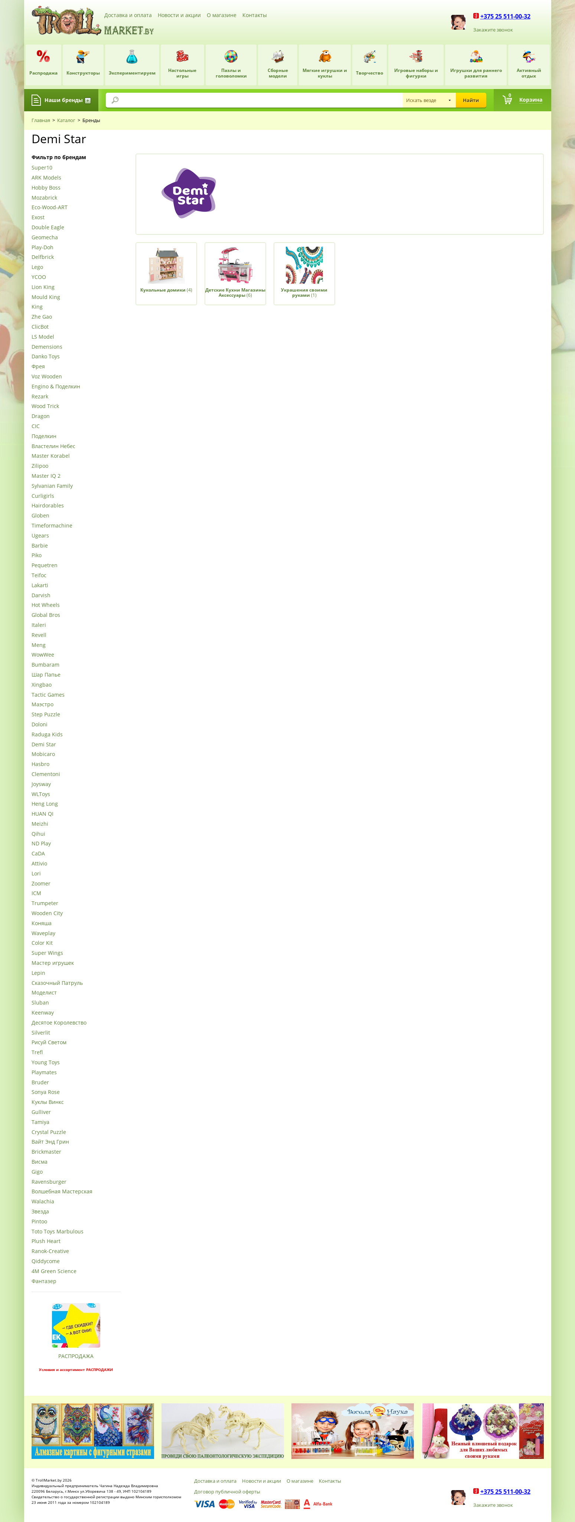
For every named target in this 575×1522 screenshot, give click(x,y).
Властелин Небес (53, 446)
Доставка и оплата (128, 15)
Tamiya (40, 1122)
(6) (235, 292)
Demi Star (44, 745)
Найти (471, 100)
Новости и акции (179, 15)
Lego (37, 267)
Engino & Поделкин (56, 387)
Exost (38, 217)
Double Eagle (48, 227)
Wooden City (47, 913)
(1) (304, 292)
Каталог (66, 120)
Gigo (37, 1172)
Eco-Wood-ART (50, 207)
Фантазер (44, 1281)
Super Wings (47, 953)
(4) (166, 290)
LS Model (43, 337)
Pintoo (39, 1222)
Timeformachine (52, 526)
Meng (39, 645)
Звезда (40, 1212)
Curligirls (43, 496)
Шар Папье (46, 675)
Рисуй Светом (49, 1042)
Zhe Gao (42, 317)
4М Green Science (54, 1271)
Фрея (38, 367)
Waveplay (43, 933)
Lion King (43, 287)
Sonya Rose (46, 1092)
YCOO (39, 277)
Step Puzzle (46, 714)
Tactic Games (48, 695)
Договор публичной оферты (227, 1491)
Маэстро (42, 704)
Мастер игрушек (53, 963)
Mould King (46, 297)
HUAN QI (42, 814)
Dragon (41, 416)
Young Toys (46, 1062)
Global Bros (46, 615)
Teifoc (39, 575)
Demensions (47, 347)
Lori (36, 874)
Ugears (40, 536)
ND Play (41, 844)
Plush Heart (46, 1241)
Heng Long (45, 804)
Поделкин (44, 436)
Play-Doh (42, 247)
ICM (36, 893)
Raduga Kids (47, 735)
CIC (36, 426)
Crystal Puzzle (49, 1132)
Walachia (43, 1202)
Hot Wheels (46, 605)
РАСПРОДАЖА (76, 1356)
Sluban (40, 1003)
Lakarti (40, 585)
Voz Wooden (47, 377)
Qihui (38, 834)
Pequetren (45, 565)
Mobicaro (43, 754)
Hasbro (40, 764)
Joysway (41, 784)
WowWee (43, 655)
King (37, 307)
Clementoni (46, 774)
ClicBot (40, 327)
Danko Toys (46, 357)
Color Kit (42, 943)
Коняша (42, 923)
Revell (39, 635)
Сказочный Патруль (57, 983)
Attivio (39, 864)
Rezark (40, 397)
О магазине (221, 15)
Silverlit (41, 1033)
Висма (40, 1162)
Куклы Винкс (48, 1102)
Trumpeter (45, 903)
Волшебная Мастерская (62, 1192)
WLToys (41, 794)
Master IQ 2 (46, 476)
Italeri (39, 625)
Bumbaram (45, 665)
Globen (40, 516)
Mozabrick (44, 198)
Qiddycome (46, 1261)
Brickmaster (46, 1152)
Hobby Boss (46, 188)
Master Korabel (51, 456)
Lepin (38, 973)
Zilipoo (40, 466)
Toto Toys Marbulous (58, 1232)
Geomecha (45, 237)
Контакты (254, 15)
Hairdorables (48, 506)
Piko (37, 555)
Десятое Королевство (59, 1023)
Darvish (41, 595)
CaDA (38, 854)
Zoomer (41, 884)
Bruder (40, 1082)
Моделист (44, 993)
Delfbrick (43, 257)
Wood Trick (45, 406)
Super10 (42, 168)
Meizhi (40, 824)
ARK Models (46, 178)
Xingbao (42, 685)
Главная (41, 120)
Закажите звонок (493, 29)
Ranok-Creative (50, 1251)
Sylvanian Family (52, 486)
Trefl (37, 1052)
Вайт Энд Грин (50, 1142)
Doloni (40, 724)
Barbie (40, 546)
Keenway (43, 1013)
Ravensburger (49, 1182)
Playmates (44, 1072)
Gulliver (41, 1112)
